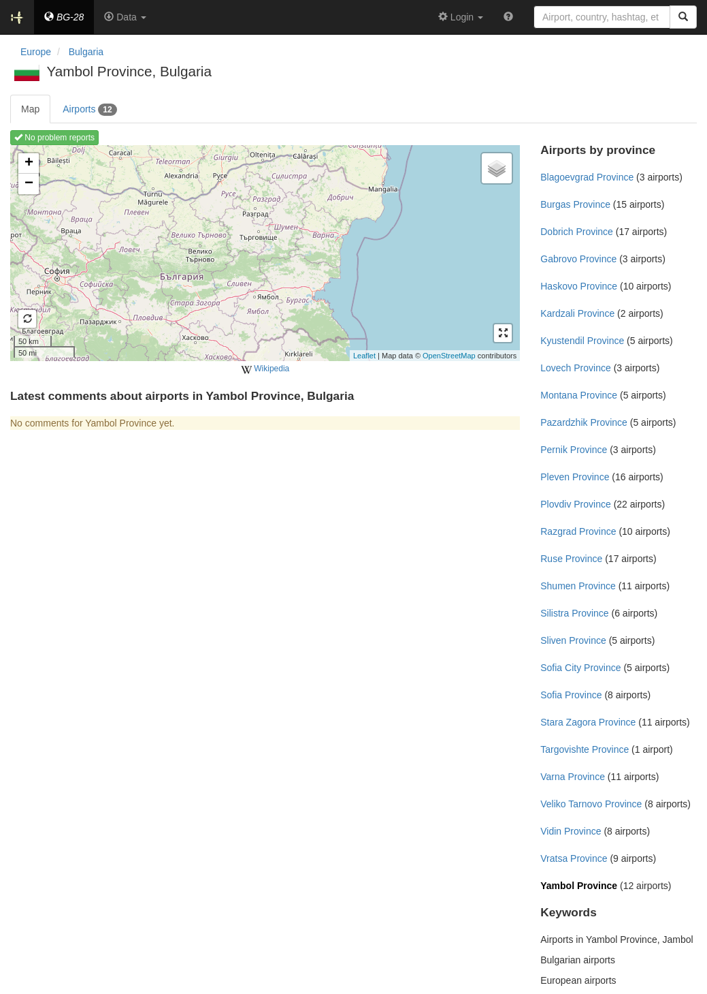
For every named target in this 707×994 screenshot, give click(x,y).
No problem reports (54, 137)
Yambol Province (578, 885)
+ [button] (28, 163)
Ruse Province (571, 558)
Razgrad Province (578, 531)
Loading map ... (263, 252)
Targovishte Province (584, 749)
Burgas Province (575, 204)
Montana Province (578, 395)
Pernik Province (573, 449)
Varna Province (572, 776)
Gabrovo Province (578, 258)
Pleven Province (574, 476)
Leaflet (364, 356)
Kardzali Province (577, 313)
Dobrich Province (576, 231)
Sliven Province (573, 640)
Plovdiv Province (575, 504)
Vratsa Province (573, 858)
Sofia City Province (580, 667)
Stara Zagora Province (588, 722)
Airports (89, 110)
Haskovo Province (578, 286)
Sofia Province (571, 694)
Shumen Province (578, 585)
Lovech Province (575, 367)
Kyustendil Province (582, 340)
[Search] (683, 17)
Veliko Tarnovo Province (591, 803)
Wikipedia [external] (265, 369)
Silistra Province (574, 613)
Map (30, 109)
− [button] (28, 184)
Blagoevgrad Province (587, 177)
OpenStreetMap (449, 356)
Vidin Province (570, 831)
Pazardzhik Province (583, 422)
